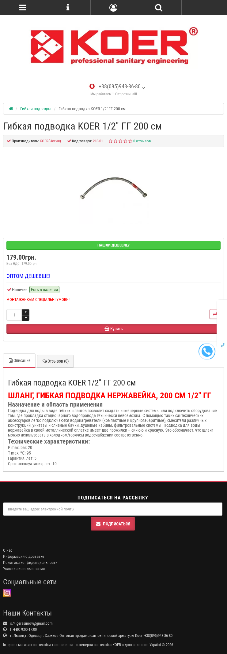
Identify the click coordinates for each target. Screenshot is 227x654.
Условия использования (24, 568)
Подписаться (113, 523)
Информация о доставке (23, 556)
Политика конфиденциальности (30, 562)
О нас (7, 550)
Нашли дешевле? (113, 245)
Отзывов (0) (55, 361)
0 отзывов (142, 141)
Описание (19, 360)
